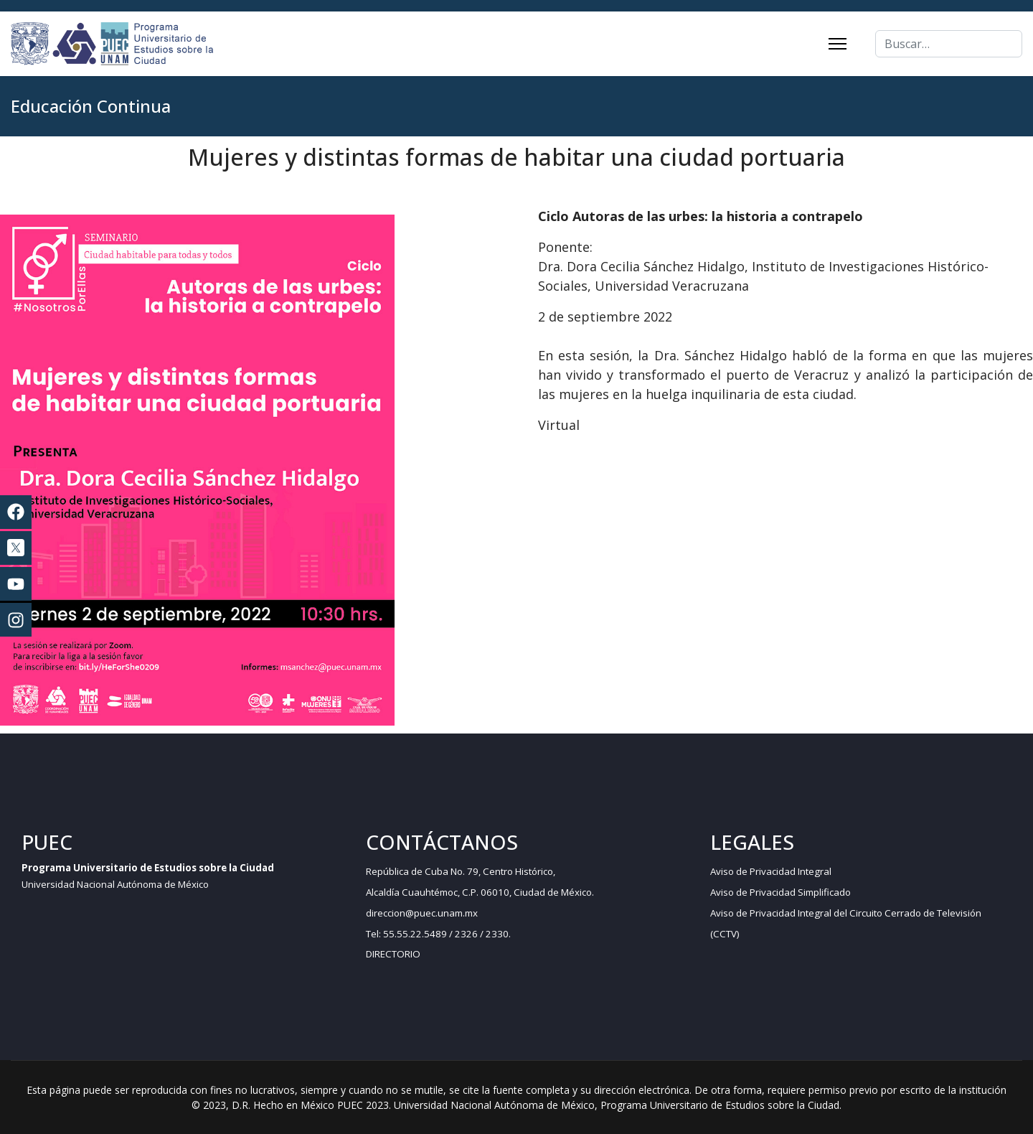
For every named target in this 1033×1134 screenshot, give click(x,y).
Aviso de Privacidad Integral (770, 871)
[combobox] (948, 43)
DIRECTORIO (393, 953)
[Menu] (837, 43)
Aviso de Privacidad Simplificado (780, 892)
